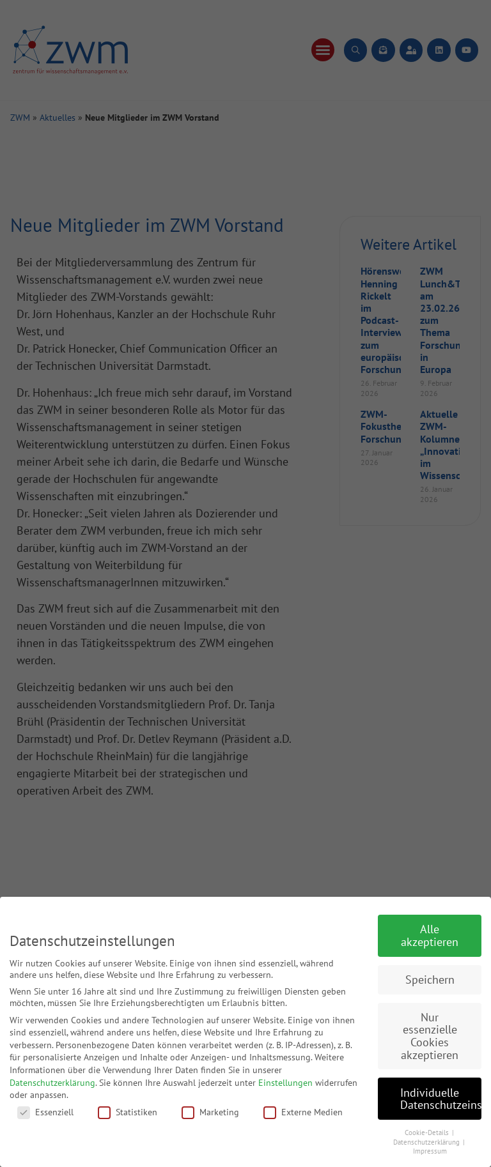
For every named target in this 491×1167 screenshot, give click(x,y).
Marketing (210, 1112)
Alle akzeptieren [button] (429, 935)
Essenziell (45, 1112)
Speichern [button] (430, 979)
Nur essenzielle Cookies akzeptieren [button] (429, 1036)
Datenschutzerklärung (52, 1082)
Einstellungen (285, 1082)
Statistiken (127, 1112)
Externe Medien (303, 1112)
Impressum (430, 1151)
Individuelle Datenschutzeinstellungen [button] (440, 1099)
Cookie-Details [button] (428, 1132)
